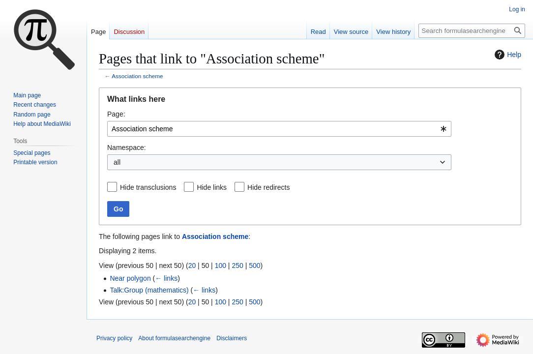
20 (192, 265)
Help (506, 54)
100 (220, 265)
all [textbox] (117, 162)
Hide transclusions (148, 187)
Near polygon (130, 278)
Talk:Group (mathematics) (149, 290)
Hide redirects (268, 187)
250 (237, 265)
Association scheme (137, 76)
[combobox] (279, 129)
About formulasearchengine (174, 338)
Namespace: (126, 147)
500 (254, 265)
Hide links (212, 187)
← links (166, 278)
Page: (116, 114)
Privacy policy (114, 338)
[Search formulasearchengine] (471, 31)
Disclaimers (231, 338)
